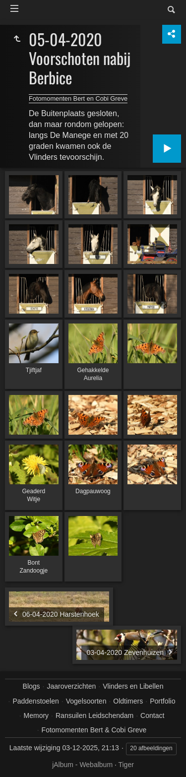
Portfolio (162, 701)
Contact (152, 715)
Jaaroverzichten (71, 686)
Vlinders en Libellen (133, 686)
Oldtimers (128, 701)
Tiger (125, 765)
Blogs (31, 686)
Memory (36, 715)
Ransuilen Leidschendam (94, 715)
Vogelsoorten (86, 701)
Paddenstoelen (35, 701)
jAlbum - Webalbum (82, 765)
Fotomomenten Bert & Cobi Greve (94, 730)
